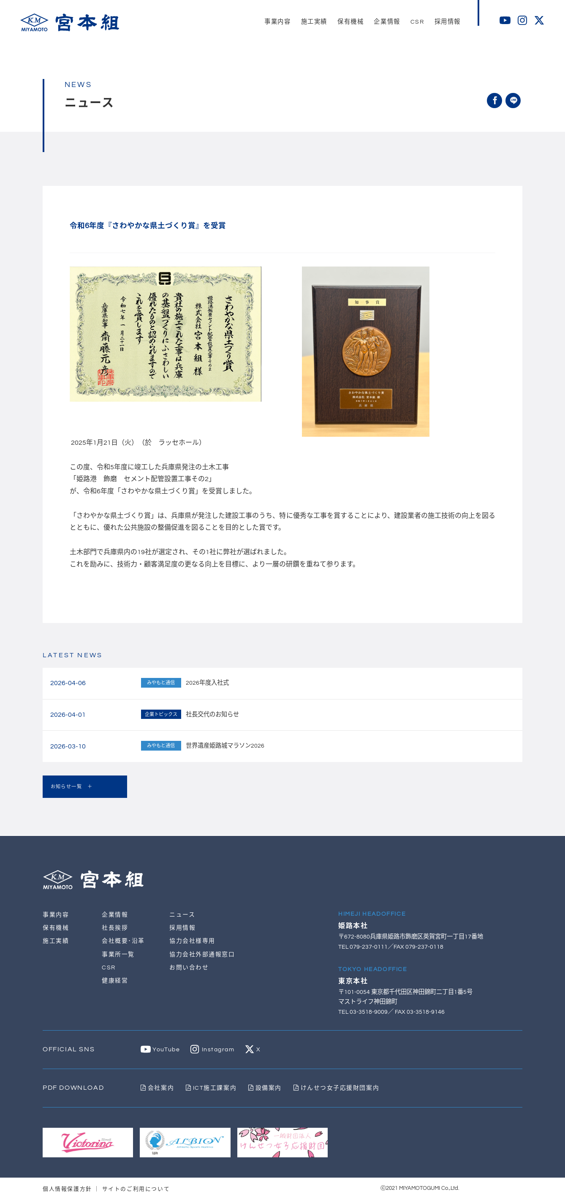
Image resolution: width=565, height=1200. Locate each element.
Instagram (213, 1050)
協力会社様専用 (192, 941)
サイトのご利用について (136, 1189)
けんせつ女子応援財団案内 (338, 1088)
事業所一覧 (118, 954)
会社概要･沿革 (123, 941)
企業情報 (115, 915)
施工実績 (56, 941)
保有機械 (56, 928)
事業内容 (56, 915)
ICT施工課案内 (211, 1088)
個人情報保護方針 (67, 1189)
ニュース (182, 915)
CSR (109, 967)
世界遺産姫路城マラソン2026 (225, 746)
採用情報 (182, 928)
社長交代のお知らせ (212, 714)
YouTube (160, 1050)
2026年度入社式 (207, 683)
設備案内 (266, 1088)
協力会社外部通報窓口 (202, 954)
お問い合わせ (189, 967)
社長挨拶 (115, 928)
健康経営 (115, 980)
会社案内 (157, 1088)
